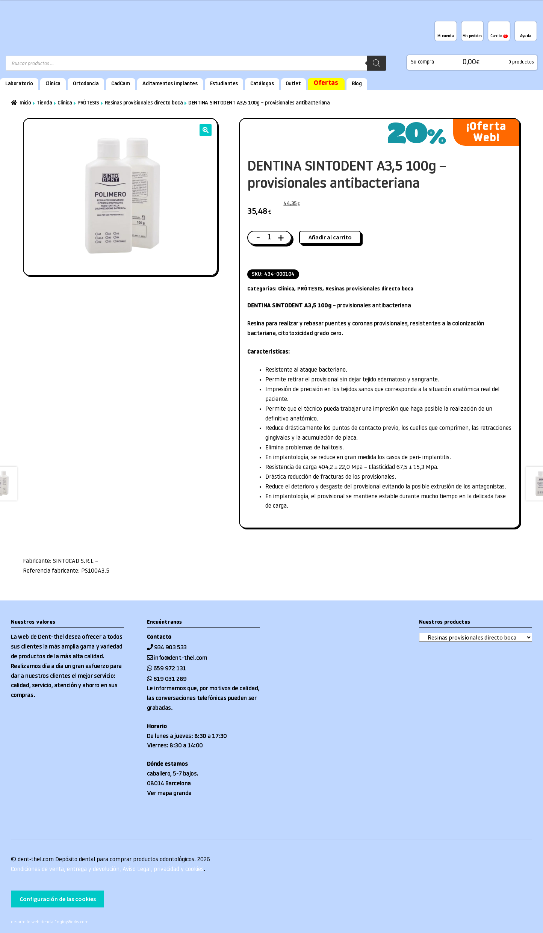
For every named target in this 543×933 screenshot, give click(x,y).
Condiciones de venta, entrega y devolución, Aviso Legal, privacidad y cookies (107, 869)
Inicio (25, 103)
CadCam (120, 84)
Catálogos (262, 84)
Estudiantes (224, 84)
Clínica (53, 84)
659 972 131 (169, 669)
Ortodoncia (85, 84)
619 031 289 (170, 679)
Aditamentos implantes (169, 84)
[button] (206, 130)
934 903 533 (171, 648)
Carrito (499, 36)
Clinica (64, 103)
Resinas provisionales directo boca (144, 103)
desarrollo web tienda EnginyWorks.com (50, 922)
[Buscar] (376, 63)
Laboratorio (19, 84)
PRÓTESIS (88, 103)
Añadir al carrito (330, 237)
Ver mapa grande (169, 794)
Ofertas (326, 83)
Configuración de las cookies (58, 899)
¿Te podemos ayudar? (526, 31)
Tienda (44, 103)
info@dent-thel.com (180, 658)
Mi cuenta (445, 36)
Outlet (293, 84)
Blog (356, 84)
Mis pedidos (472, 36)
